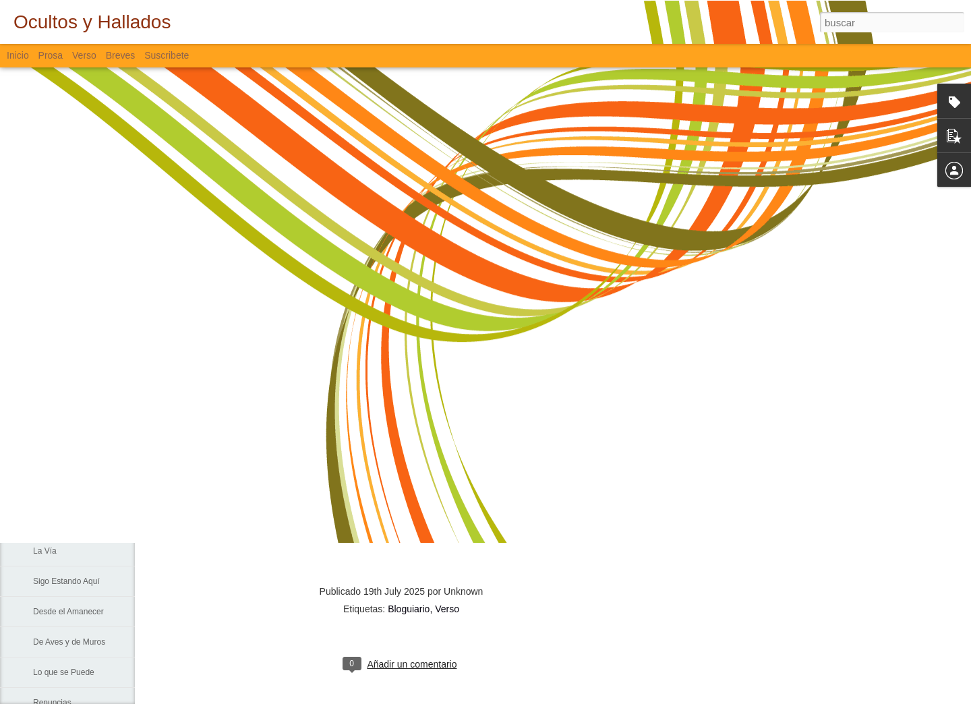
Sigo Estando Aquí (66, 581)
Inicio (18, 55)
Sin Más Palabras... (68, 490)
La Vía (45, 551)
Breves (121, 55)
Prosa (50, 55)
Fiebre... (48, 460)
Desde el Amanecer (68, 611)
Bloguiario (409, 609)
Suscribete (166, 55)
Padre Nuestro (59, 520)
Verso (84, 55)
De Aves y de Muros (69, 642)
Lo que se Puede (63, 672)
